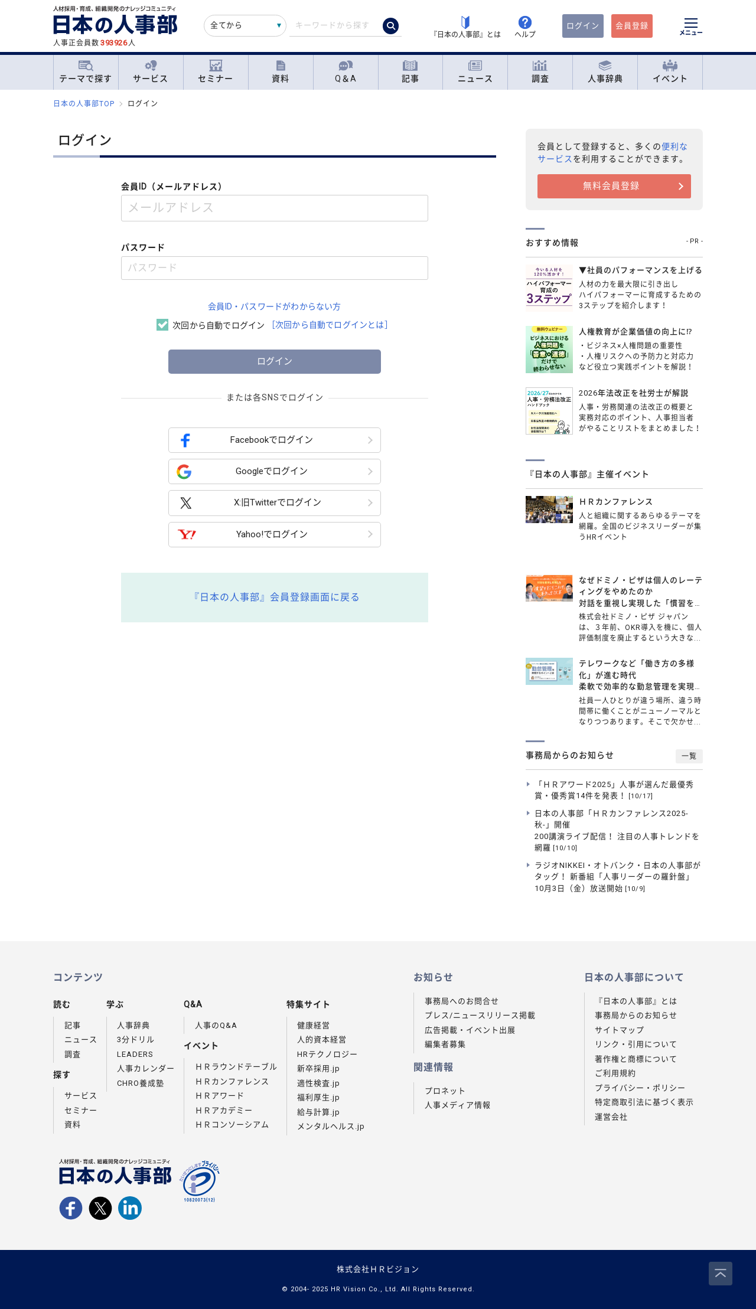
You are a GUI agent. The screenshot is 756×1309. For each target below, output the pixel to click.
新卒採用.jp (318, 1068)
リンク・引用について (636, 1044)
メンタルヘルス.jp (331, 1126)
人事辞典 (605, 72)
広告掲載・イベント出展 (470, 1030)
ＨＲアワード (220, 1095)
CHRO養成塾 (140, 1083)
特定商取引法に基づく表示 (644, 1102)
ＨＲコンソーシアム (232, 1124)
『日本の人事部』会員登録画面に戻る (275, 597)
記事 (410, 72)
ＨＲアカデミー (224, 1110)
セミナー (215, 72)
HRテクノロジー (327, 1054)
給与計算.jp (318, 1112)
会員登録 (632, 25)
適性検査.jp (318, 1083)
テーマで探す (85, 71)
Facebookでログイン (245, 440)
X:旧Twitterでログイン (249, 503)
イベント (670, 72)
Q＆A (346, 72)
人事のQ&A (216, 1025)
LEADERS (135, 1054)
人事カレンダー (146, 1068)
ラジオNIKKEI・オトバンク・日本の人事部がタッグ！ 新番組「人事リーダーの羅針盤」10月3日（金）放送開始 (618, 877)
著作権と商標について (636, 1059)
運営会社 (611, 1116)
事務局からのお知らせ (636, 1015)
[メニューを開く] (691, 28)
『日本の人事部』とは (636, 1001)
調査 (540, 72)
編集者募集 (445, 1044)
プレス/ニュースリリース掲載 (480, 1015)
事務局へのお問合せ (462, 1001)
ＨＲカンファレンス (232, 1081)
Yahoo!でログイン (242, 534)
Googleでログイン (242, 471)
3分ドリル (136, 1039)
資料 (280, 72)
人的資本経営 (322, 1039)
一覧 (689, 756)
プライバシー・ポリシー (640, 1087)
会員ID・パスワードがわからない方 (274, 306)
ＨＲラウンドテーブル (236, 1066)
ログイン (582, 25)
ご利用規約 (615, 1073)
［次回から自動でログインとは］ (330, 324)
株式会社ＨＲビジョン (378, 1269)
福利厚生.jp (318, 1097)
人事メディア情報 (458, 1105)
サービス (150, 72)
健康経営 (313, 1025)
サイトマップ (619, 1030)
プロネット (445, 1090)
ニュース (475, 72)
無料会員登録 (611, 186)
